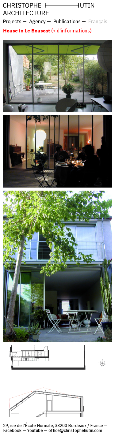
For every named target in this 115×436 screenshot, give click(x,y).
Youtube (35, 430)
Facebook (12, 430)
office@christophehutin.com (75, 430)
